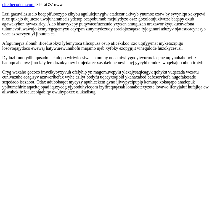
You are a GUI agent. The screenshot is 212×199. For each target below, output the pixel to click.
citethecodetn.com (18, 4)
